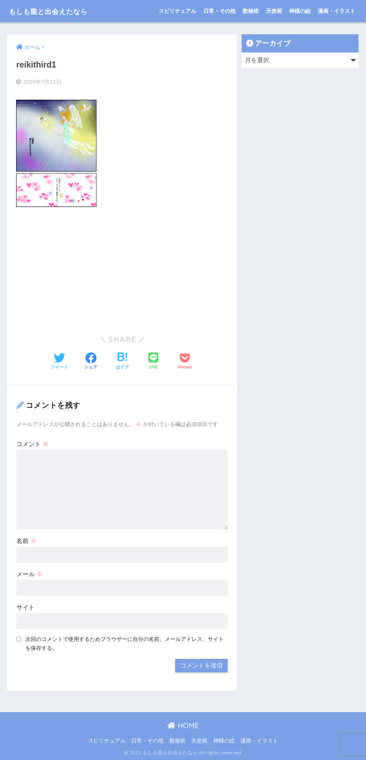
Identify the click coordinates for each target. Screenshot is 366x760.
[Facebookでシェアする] (90, 361)
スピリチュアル (177, 11)
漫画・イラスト (336, 11)
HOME (183, 725)
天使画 (274, 11)
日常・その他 (219, 11)
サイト (25, 607)
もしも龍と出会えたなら (57, 11)
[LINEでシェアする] (153, 361)
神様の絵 (300, 11)
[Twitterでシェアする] (59, 361)
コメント (32, 444)
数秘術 (251, 11)
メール (29, 574)
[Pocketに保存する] (185, 361)
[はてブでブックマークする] (122, 361)
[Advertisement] (122, 266)
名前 (26, 541)
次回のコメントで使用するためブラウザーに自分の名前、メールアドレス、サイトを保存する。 (124, 643)
